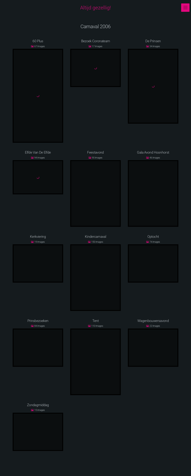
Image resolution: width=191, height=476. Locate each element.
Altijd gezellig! (95, 8)
